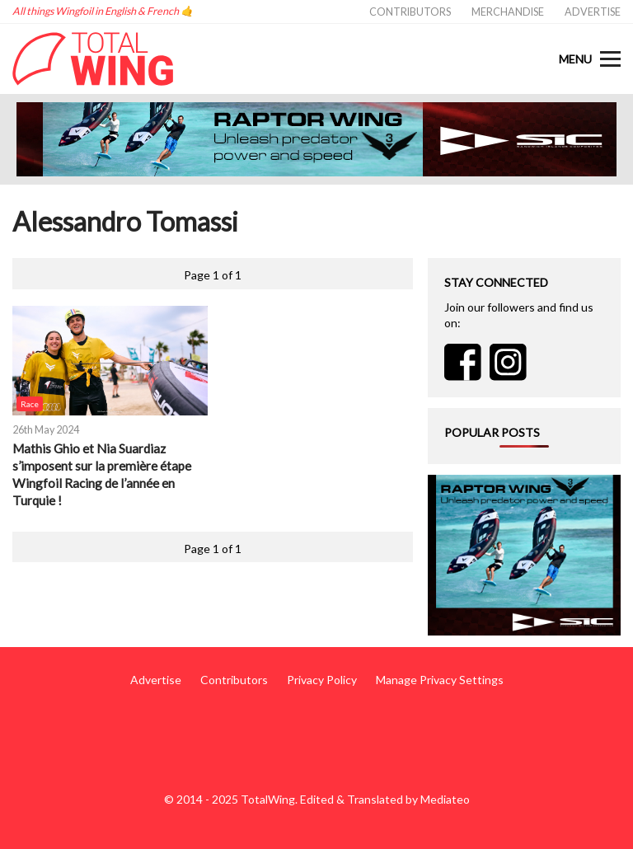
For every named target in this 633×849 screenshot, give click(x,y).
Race (30, 404)
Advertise (593, 12)
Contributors (410, 12)
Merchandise (507, 12)
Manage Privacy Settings (440, 680)
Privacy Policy (322, 680)
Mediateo (445, 799)
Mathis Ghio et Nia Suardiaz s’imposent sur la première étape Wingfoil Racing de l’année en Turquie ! (101, 474)
